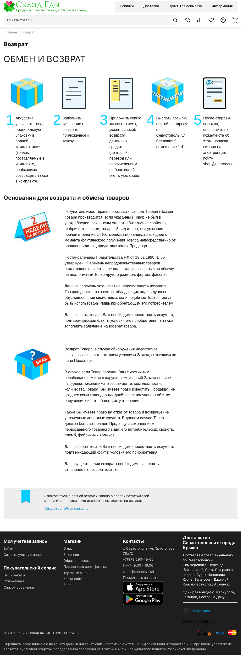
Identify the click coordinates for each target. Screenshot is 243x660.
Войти (8, 548)
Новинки (127, 6)
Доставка (151, 6)
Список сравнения (19, 587)
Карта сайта (73, 579)
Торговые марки (76, 573)
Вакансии (71, 555)
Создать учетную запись (24, 555)
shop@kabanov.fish (138, 571)
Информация (222, 6)
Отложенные (14, 581)
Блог (67, 585)
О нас (68, 548)
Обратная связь (76, 560)
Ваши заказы (14, 575)
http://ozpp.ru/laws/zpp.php (66, 508)
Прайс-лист (200, 611)
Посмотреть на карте (140, 577)
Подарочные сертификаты (85, 566)
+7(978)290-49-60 (138, 559)
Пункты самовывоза (185, 6)
